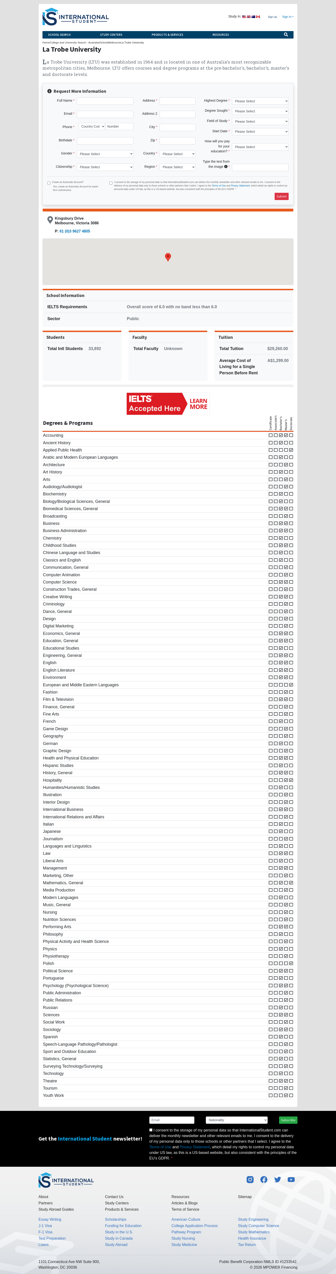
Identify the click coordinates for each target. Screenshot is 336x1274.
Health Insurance (252, 1238)
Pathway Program (186, 1232)
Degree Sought (216, 110)
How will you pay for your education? (217, 146)
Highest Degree (216, 100)
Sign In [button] (286, 16)
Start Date (220, 131)
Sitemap (245, 1197)
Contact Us (114, 1197)
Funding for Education (123, 1226)
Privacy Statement (240, 185)
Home (46, 42)
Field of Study (217, 121)
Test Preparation (52, 1238)
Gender (66, 153)
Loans (43, 1245)
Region (149, 166)
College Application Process (195, 1226)
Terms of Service (185, 1209)
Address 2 (149, 113)
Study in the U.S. (119, 1232)
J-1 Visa (45, 1226)
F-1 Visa (45, 1232)
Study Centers (111, 35)
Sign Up (272, 16)
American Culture (186, 1219)
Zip (152, 140)
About (43, 1197)
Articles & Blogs (185, 1203)
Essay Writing (49, 1219)
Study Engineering (253, 1219)
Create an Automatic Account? (68, 182)
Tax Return (247, 1245)
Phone (67, 127)
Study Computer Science (258, 1226)
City (152, 127)
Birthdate (65, 140)
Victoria (103, 42)
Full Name (64, 100)
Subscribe (288, 1120)
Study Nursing (183, 1238)
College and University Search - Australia (74, 42)
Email (68, 113)
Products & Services (167, 35)
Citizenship (64, 166)
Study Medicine (184, 1245)
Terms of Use (219, 185)
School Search (59, 35)
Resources (221, 35)
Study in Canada (119, 1238)
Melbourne (114, 42)
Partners (45, 1203)
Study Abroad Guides (56, 1209)
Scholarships (115, 1219)
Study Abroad (116, 1245)
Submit (282, 196)
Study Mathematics (254, 1232)
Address (149, 100)
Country (149, 153)
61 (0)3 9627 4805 (75, 231)
